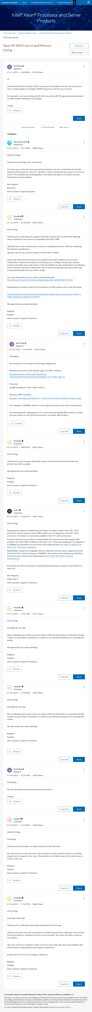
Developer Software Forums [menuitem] (41, 2)
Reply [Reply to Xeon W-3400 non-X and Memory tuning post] (79, 118)
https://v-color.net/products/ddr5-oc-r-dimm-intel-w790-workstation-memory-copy (45, 398)
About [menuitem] (24, 2)
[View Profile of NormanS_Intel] (21, 142)
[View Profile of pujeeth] (18, 818)
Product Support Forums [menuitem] (67, 2)
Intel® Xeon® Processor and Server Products (55, 33)
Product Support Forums (27, 33)
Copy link (64, 206)
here (72, 994)
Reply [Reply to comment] (79, 206)
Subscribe (79, 45)
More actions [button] (77, 52)
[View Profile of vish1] (17, 510)
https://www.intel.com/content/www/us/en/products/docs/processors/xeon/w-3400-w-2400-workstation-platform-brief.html (44, 295)
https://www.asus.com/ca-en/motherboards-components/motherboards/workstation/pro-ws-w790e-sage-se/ (37, 375)
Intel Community (9, 33)
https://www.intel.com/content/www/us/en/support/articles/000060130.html (40, 280)
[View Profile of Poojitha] (18, 216)
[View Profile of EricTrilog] (19, 66)
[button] (84, 66)
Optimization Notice (63, 1007)
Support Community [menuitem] (9, 2)
